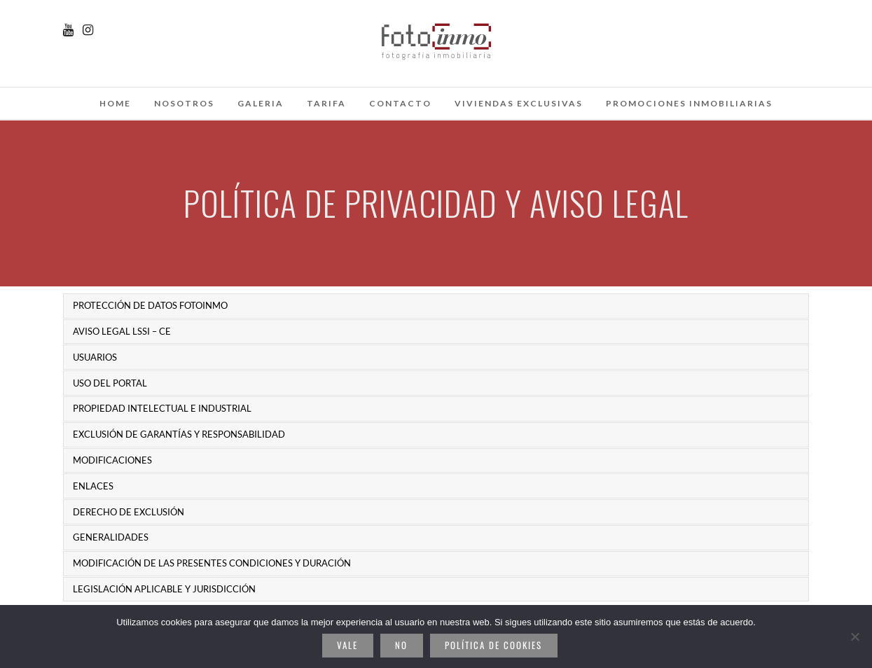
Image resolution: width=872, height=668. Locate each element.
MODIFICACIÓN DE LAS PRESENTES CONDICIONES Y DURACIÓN (212, 563)
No (401, 645)
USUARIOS (95, 357)
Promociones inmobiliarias (689, 103)
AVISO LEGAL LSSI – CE (122, 331)
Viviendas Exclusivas (519, 103)
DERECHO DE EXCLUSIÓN (128, 511)
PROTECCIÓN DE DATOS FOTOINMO (150, 305)
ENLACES (93, 486)
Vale (347, 645)
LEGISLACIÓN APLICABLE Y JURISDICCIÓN (164, 588)
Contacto (400, 103)
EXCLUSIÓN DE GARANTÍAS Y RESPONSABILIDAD (179, 434)
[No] (854, 636)
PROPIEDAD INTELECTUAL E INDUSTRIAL (162, 408)
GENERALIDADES (110, 537)
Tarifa (326, 103)
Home (115, 103)
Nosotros (184, 103)
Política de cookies (493, 645)
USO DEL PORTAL (110, 383)
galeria (260, 103)
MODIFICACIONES (112, 460)
